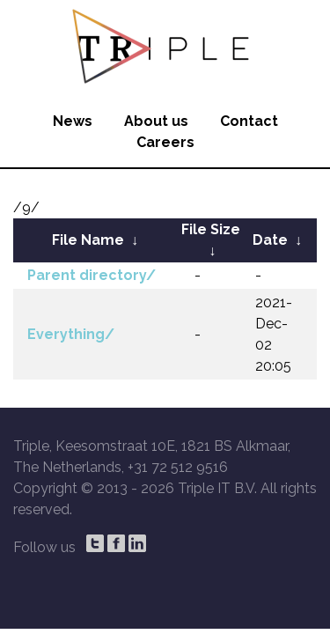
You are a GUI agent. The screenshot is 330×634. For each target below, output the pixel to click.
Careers (165, 142)
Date (270, 240)
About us (156, 121)
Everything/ (70, 334)
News (72, 121)
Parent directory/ (91, 275)
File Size (210, 229)
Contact (249, 121)
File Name (88, 240)
